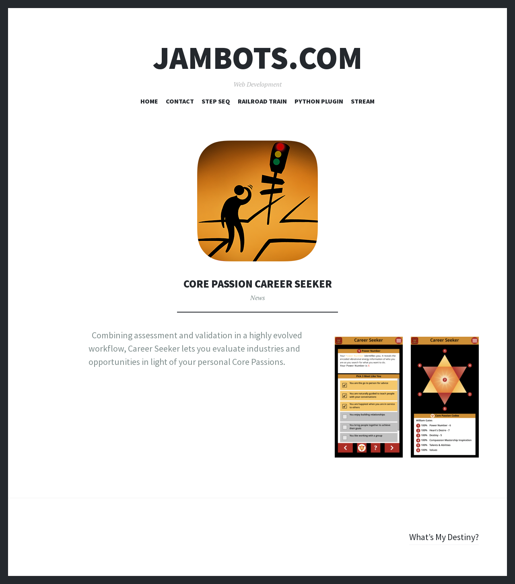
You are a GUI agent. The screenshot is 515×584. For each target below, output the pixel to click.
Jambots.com (258, 57)
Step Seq (216, 101)
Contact (180, 101)
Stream (363, 101)
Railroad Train (262, 101)
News (257, 297)
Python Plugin (319, 101)
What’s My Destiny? (444, 537)
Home (149, 101)
